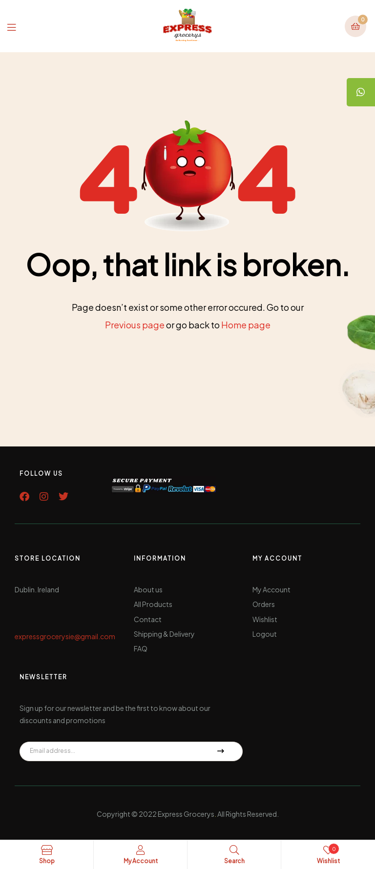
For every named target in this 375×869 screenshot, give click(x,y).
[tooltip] (360, 92)
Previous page (135, 324)
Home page (246, 324)
